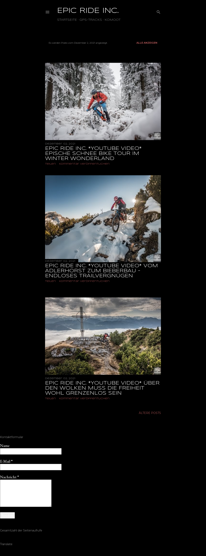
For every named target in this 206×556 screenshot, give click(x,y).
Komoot (113, 20)
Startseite (67, 20)
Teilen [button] (50, 164)
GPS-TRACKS (90, 20)
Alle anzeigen (146, 42)
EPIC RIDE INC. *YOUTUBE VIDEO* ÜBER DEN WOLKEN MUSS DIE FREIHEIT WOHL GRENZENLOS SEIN (102, 388)
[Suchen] (158, 11)
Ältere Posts (150, 413)
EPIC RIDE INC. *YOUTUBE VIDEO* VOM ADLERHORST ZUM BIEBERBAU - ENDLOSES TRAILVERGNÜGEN (101, 271)
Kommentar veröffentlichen (84, 164)
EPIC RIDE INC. (88, 10)
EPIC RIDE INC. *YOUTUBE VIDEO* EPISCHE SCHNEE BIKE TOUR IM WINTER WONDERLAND (93, 153)
